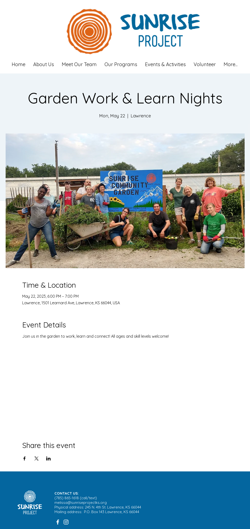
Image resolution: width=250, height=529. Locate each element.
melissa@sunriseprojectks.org (80, 502)
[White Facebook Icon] (57, 522)
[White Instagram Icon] (66, 522)
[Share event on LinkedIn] (48, 458)
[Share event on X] (36, 458)
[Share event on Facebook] (24, 458)
